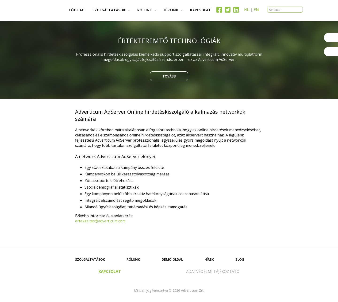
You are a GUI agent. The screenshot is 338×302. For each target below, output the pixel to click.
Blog (239, 259)
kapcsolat (110, 271)
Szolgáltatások (90, 259)
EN (256, 9)
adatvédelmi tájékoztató (212, 271)
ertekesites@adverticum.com (100, 221)
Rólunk (133, 259)
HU (247, 9)
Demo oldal (172, 259)
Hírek (209, 259)
